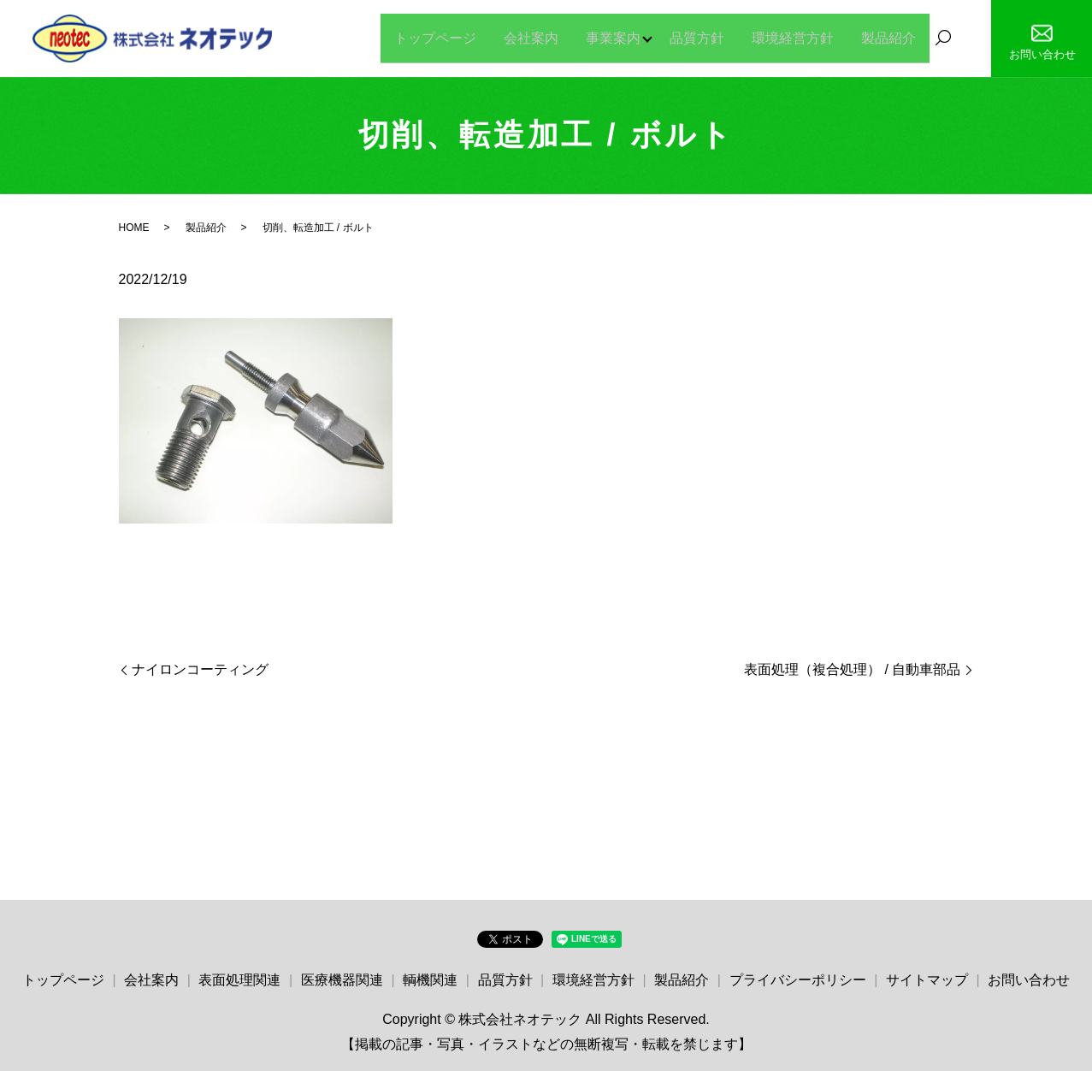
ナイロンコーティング (200, 669)
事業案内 (608, 37)
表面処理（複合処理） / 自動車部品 (852, 669)
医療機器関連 (342, 980)
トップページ (430, 37)
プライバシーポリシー (797, 980)
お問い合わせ (1029, 980)
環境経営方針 (793, 37)
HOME (134, 228)
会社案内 (526, 37)
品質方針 (697, 37)
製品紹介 (888, 37)
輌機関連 (430, 980)
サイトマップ (927, 980)
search (943, 38)
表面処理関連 (239, 980)
